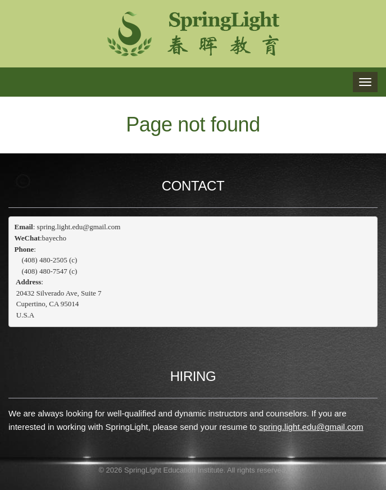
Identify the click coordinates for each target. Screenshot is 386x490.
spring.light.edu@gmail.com (311, 427)
